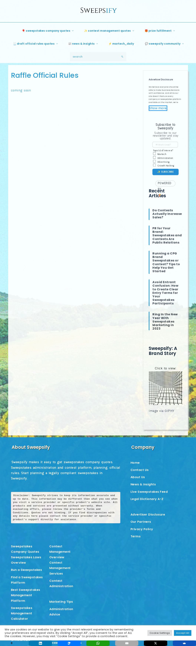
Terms (136, 536)
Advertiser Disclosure (148, 514)
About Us (138, 477)
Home (135, 463)
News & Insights (143, 484)
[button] (165, 127)
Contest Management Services (60, 568)
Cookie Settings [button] (160, 633)
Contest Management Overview (60, 551)
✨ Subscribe (165, 171)
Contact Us (140, 470)
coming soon (21, 91)
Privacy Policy (142, 529)
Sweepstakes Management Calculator (21, 613)
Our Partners (141, 522)
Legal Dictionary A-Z (147, 499)
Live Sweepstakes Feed (149, 492)
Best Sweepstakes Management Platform (25, 595)
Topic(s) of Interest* (163, 150)
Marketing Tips (61, 602)
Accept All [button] (182, 633)
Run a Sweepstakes (26, 570)
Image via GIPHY (162, 411)
